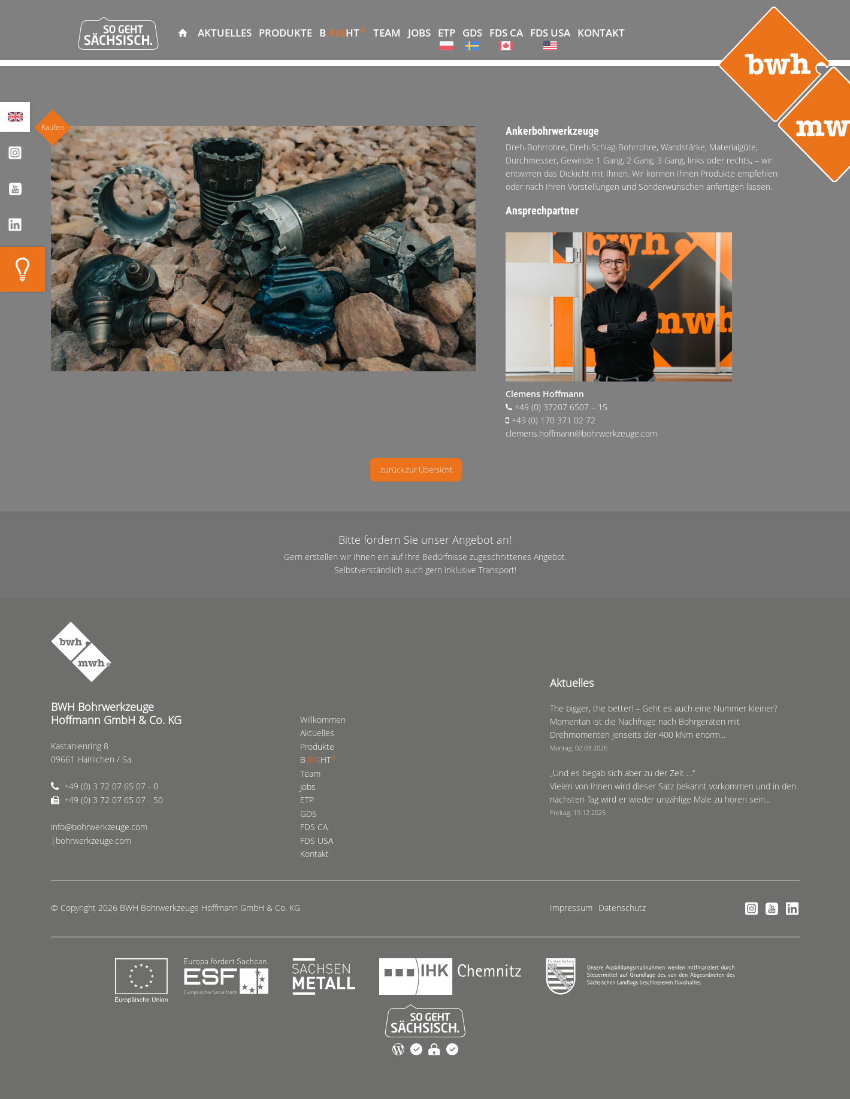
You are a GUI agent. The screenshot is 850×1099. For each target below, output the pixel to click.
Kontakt (601, 33)
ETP (446, 33)
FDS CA (506, 33)
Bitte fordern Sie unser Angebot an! (425, 539)
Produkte (285, 33)
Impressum (571, 907)
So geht (118, 33)
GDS (472, 33)
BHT (342, 32)
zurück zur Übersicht (416, 469)
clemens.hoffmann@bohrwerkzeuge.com (581, 433)
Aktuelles (225, 33)
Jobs (419, 33)
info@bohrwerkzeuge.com (99, 826)
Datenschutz (622, 907)
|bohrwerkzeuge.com (91, 840)
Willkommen (182, 33)
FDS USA (550, 33)
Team (387, 33)
